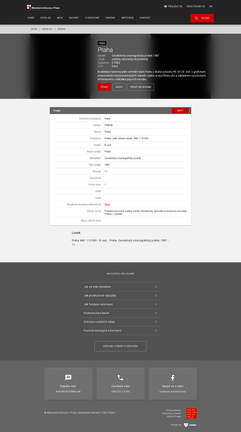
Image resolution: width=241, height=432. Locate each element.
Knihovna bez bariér (96, 313)
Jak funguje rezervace (98, 304)
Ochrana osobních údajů (99, 321)
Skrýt (180, 110)
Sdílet (119, 87)
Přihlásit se (173, 6)
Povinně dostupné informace (102, 330)
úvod (34, 29)
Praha (61, 29)
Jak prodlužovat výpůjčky (100, 295)
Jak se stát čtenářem (97, 286)
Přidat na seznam (140, 87)
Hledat (202, 18)
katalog (47, 29)
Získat (104, 87)
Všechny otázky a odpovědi (120, 346)
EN (210, 6)
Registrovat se (196, 6)
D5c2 (107, 204)
